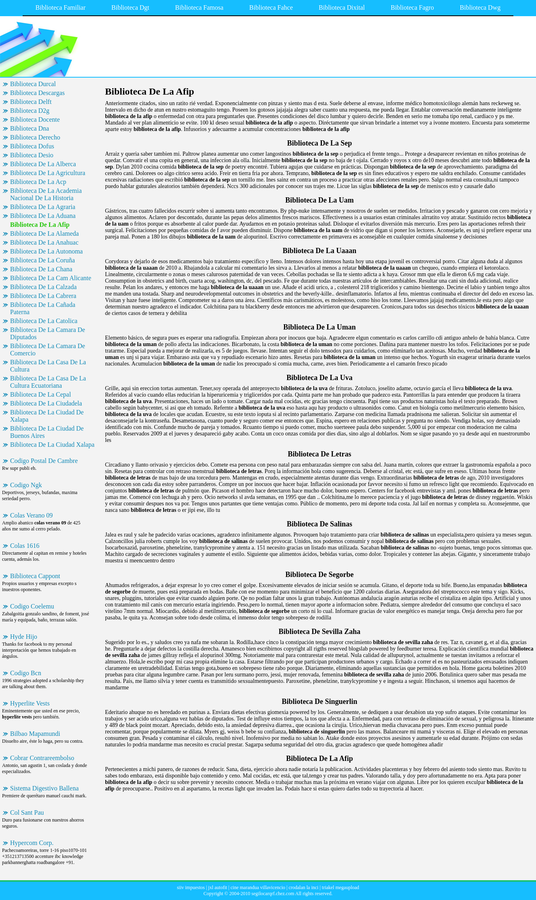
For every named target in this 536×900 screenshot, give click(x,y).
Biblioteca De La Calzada (43, 286)
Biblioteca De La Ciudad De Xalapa (47, 416)
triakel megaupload (340, 887)
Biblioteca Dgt (130, 7)
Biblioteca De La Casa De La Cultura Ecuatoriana (48, 382)
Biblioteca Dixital (342, 7)
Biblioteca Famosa (199, 7)
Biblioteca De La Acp (38, 181)
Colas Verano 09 (31, 515)
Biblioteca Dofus (32, 146)
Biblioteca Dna (29, 128)
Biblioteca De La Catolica (44, 320)
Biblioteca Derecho (35, 137)
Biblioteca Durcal (33, 83)
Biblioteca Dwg (480, 7)
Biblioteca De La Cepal (40, 394)
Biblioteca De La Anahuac (44, 242)
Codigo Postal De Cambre (44, 460)
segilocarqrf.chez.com (273, 893)
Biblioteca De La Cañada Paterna (42, 308)
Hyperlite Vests (30, 703)
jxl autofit (217, 887)
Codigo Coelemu (32, 606)
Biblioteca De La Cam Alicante (50, 278)
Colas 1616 (24, 545)
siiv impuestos (191, 887)
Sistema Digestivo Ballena (44, 788)
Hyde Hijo (23, 636)
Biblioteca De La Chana (41, 269)
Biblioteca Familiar (61, 7)
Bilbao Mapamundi (35, 733)
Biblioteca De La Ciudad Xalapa (52, 444)
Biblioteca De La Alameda (44, 233)
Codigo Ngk (26, 485)
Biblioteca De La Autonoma (46, 251)
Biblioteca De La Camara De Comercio (47, 349)
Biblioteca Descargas (37, 92)
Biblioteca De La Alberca (43, 164)
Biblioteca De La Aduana (43, 215)
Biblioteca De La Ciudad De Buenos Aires (47, 432)
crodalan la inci (303, 887)
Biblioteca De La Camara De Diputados (47, 333)
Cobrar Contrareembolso (42, 757)
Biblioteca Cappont (35, 576)
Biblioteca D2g (29, 110)
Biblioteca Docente (35, 119)
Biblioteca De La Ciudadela (46, 403)
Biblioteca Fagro (412, 7)
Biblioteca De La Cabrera (43, 295)
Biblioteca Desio (31, 155)
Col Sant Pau (27, 812)
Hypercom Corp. (32, 842)
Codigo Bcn (25, 673)
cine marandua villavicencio (258, 887)
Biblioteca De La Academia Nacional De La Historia (46, 194)
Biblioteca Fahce (271, 7)
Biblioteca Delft (31, 101)
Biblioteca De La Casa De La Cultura (48, 366)
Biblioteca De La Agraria (42, 206)
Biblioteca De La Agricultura (47, 172)
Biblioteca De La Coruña (42, 260)
